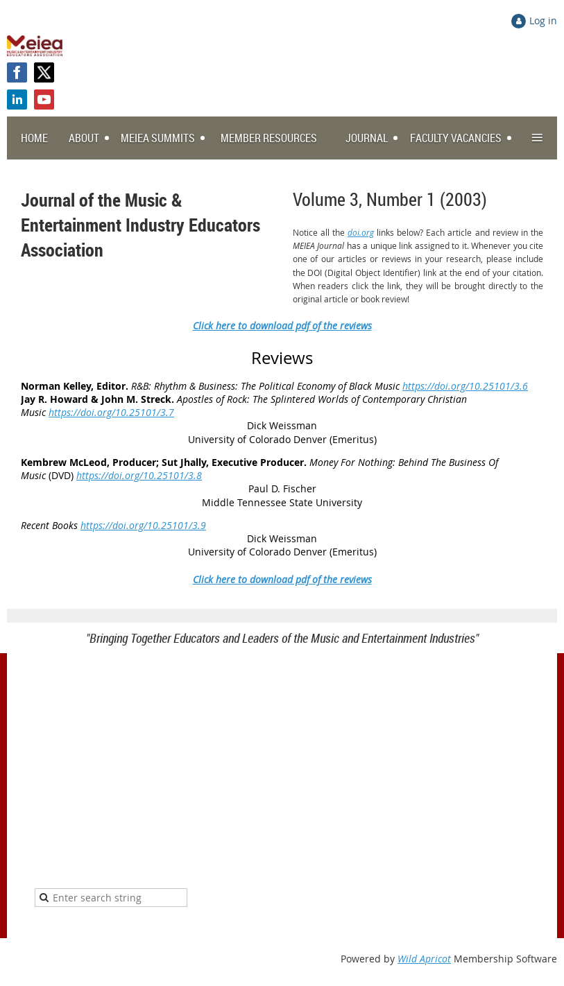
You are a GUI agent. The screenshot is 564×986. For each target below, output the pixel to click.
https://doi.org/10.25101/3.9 (143, 525)
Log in (543, 20)
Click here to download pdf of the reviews (282, 325)
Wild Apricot (424, 958)
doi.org (361, 232)
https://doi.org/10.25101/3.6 (465, 385)
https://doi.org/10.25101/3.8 (139, 475)
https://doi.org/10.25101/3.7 (111, 412)
